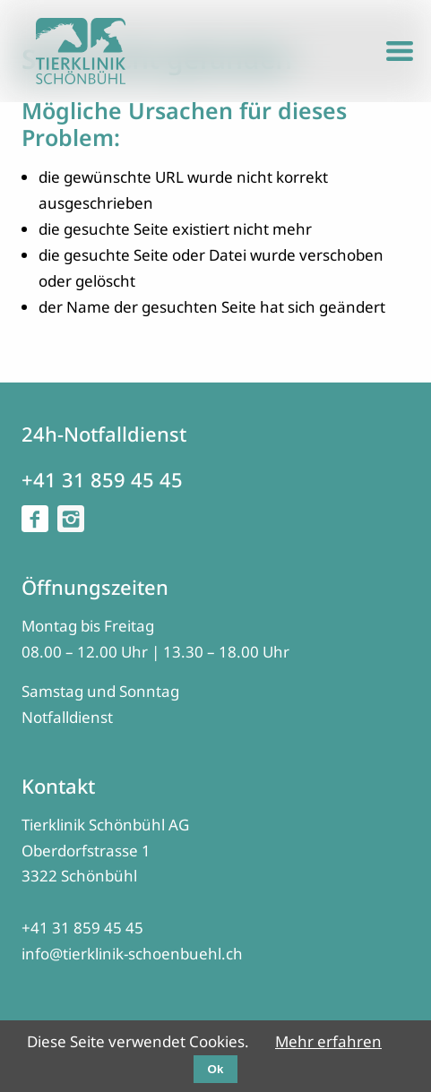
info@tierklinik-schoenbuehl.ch (132, 953)
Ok (216, 1069)
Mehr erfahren (328, 1041)
